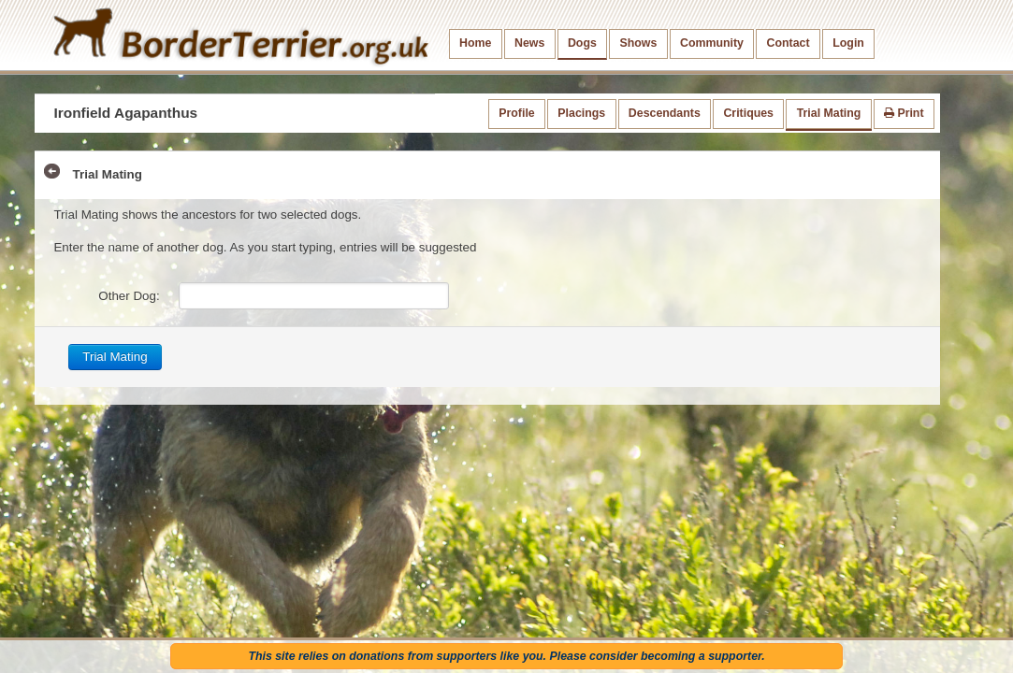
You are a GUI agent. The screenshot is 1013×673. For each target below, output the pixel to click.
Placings (581, 113)
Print (904, 113)
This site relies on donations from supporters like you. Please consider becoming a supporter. (506, 656)
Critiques (748, 113)
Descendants (665, 113)
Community (712, 43)
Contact (788, 43)
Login (848, 43)
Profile (516, 113)
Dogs (582, 43)
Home (475, 43)
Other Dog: (128, 296)
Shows (638, 43)
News (529, 43)
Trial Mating (829, 113)
